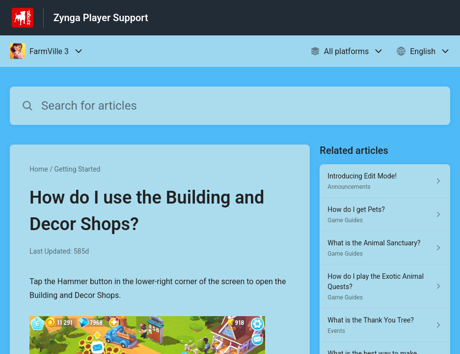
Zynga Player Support (101, 18)
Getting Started (77, 169)
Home (38, 169)
